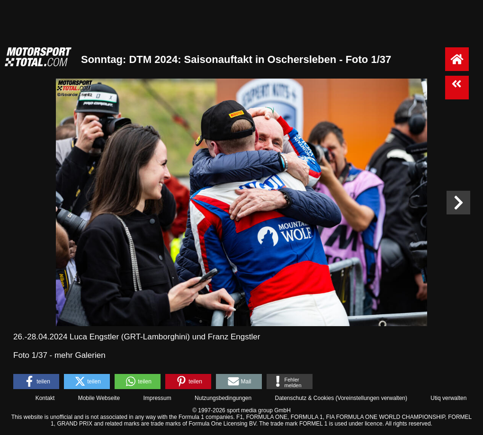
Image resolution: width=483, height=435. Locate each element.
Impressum (157, 398)
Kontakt (45, 398)
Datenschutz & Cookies (304, 398)
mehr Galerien (80, 355)
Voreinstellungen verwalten (371, 398)
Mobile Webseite (99, 398)
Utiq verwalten (448, 398)
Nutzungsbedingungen (223, 398)
